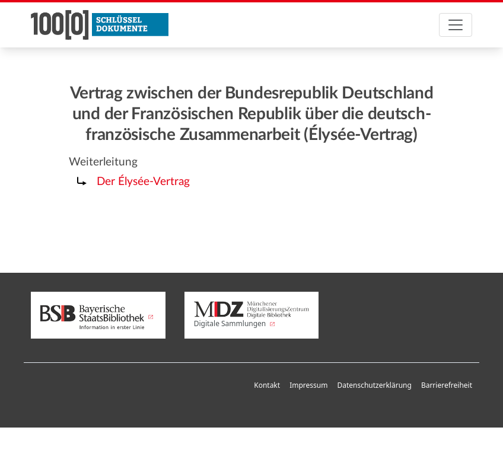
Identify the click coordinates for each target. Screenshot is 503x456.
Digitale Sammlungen (252, 315)
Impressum (308, 385)
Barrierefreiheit (446, 385)
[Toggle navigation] (455, 25)
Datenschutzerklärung (374, 385)
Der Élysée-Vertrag (143, 181)
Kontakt (267, 385)
